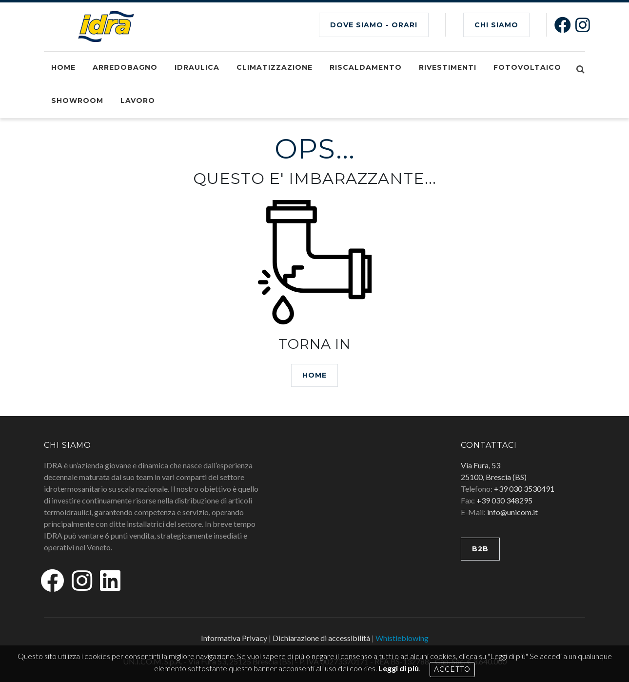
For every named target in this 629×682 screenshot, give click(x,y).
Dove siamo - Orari (373, 24)
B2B (480, 548)
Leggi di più (398, 668)
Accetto (452, 669)
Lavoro (137, 100)
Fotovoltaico (527, 67)
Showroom (77, 100)
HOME (314, 375)
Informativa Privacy (234, 637)
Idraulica (197, 67)
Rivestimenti (447, 67)
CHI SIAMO (496, 24)
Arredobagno (125, 67)
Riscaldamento (366, 67)
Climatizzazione (274, 67)
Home (63, 67)
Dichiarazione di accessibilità (321, 637)
